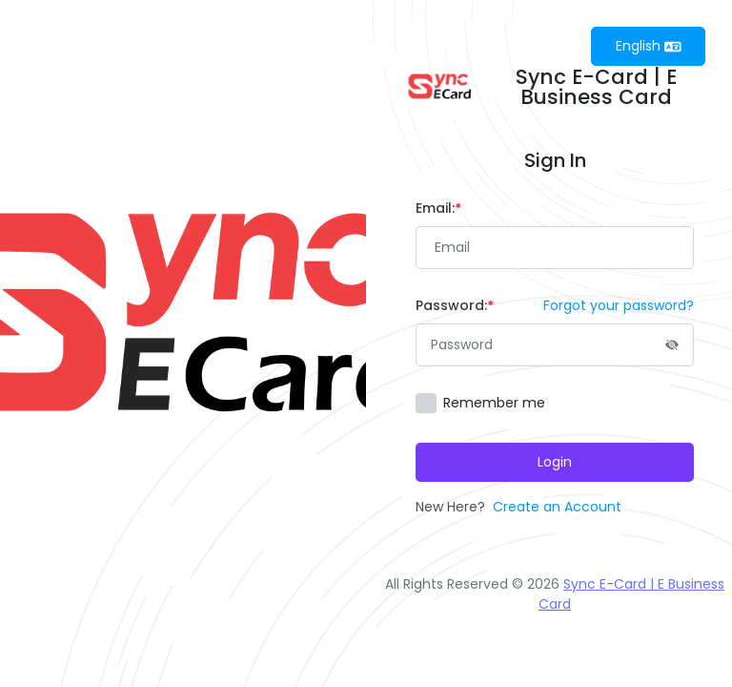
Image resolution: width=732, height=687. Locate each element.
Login (555, 461)
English (648, 45)
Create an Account (557, 506)
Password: (455, 305)
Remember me (494, 402)
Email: (438, 208)
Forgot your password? (618, 305)
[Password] (555, 344)
